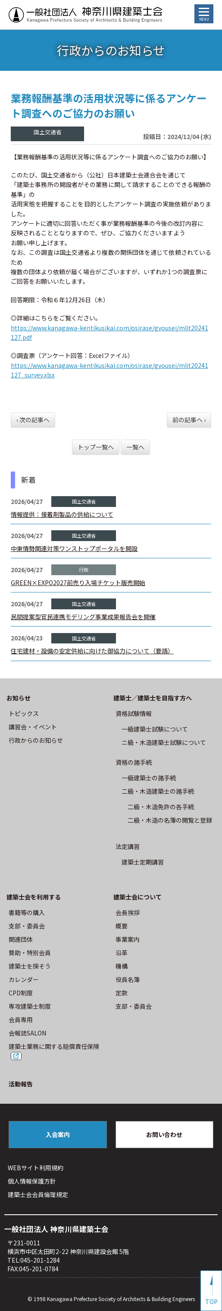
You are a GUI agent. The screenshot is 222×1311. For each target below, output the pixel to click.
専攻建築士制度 (30, 1006)
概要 (122, 926)
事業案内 (128, 939)
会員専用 (21, 1019)
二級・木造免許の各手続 (161, 806)
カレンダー (24, 979)
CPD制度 (21, 992)
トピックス (24, 713)
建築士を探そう (30, 966)
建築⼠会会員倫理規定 (38, 1194)
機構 (122, 966)
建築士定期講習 (143, 862)
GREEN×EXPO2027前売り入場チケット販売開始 (78, 582)
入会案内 (58, 1134)
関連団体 (21, 939)
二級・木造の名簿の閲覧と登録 (170, 820)
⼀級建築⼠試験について (155, 729)
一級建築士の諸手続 (149, 777)
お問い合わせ (164, 1134)
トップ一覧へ (96, 447)
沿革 (122, 952)
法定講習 (128, 846)
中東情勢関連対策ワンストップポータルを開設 (74, 548)
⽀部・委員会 (27, 926)
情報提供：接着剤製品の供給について (62, 514)
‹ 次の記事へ (33, 419)
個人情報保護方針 (32, 1181)
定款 (122, 992)
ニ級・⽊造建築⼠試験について (164, 742)
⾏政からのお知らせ (36, 740)
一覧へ (135, 447)
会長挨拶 (128, 912)
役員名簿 (128, 979)
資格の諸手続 (134, 762)
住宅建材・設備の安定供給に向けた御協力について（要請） (92, 650)
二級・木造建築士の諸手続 (158, 791)
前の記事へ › (189, 419)
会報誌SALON (27, 1033)
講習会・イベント (33, 726)
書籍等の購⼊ (27, 912)
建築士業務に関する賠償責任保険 (54, 1046)
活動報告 (21, 1084)
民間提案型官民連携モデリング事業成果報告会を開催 (83, 616)
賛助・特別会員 (30, 952)
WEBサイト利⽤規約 (35, 1167)
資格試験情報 (134, 713)
